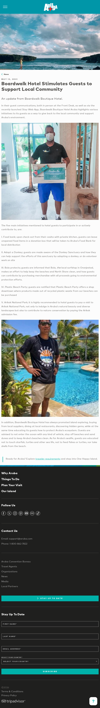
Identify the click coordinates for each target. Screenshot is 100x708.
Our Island (8, 491)
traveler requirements (47, 458)
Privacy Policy (9, 695)
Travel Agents (9, 566)
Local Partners (9, 586)
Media (4, 581)
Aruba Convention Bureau (16, 561)
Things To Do (10, 479)
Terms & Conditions (12, 691)
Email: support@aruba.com (16, 538)
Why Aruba (9, 473)
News (5, 74)
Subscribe (50, 671)
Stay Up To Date (50, 598)
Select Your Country (11, 657)
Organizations (9, 571)
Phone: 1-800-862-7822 (14, 543)
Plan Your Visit (11, 485)
